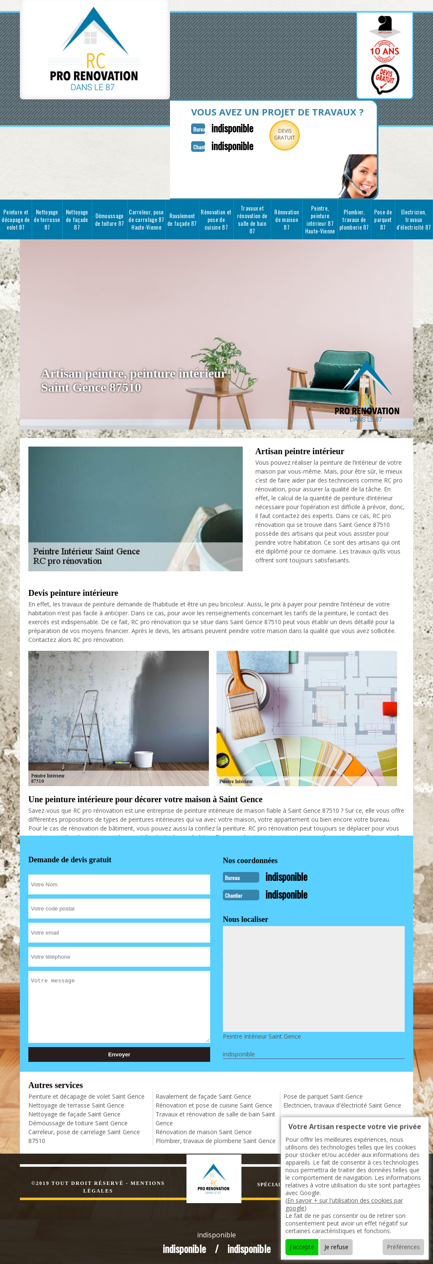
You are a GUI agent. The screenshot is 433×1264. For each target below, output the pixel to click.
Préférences (403, 1247)
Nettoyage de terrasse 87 (47, 218)
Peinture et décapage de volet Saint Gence (86, 1093)
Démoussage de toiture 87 (109, 218)
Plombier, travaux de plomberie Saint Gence (216, 1137)
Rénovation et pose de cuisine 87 (216, 218)
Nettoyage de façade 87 (77, 218)
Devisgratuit (274, 134)
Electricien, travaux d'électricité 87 (414, 218)
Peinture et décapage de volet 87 (16, 218)
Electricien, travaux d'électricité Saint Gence (342, 1102)
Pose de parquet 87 (383, 218)
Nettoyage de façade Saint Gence (74, 1111)
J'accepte (302, 1247)
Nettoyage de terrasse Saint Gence (76, 1102)
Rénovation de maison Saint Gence (204, 1128)
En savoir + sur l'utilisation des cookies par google (344, 1204)
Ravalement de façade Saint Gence (203, 1093)
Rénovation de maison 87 (286, 218)
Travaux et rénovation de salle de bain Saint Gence (215, 1115)
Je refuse (336, 1247)
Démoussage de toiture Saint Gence (78, 1120)
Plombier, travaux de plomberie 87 (354, 218)
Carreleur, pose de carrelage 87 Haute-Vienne (146, 218)
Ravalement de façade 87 (182, 218)
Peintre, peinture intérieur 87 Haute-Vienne (320, 217)
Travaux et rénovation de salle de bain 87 (252, 217)
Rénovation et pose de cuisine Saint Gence (214, 1102)
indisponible (219, 127)
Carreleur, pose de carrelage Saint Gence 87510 (84, 1132)
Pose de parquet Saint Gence (323, 1093)
